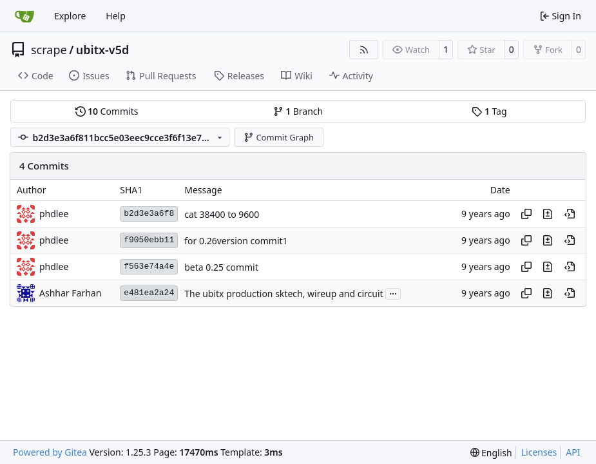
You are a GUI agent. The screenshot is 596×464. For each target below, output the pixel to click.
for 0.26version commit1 (235, 241)
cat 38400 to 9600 (221, 214)
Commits (107, 111)
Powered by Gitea (50, 452)
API (573, 452)
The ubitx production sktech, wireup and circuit (283, 293)
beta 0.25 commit (221, 267)
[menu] (491, 453)
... (393, 292)
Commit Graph (279, 137)
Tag (489, 111)
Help (116, 16)
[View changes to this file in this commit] (547, 214)
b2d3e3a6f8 (149, 213)
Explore (70, 16)
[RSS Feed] (364, 49)
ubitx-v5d (102, 49)
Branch (298, 111)
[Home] (24, 16)
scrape (49, 49)
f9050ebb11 (149, 240)
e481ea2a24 (149, 293)
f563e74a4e (149, 266)
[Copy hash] (526, 214)
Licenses (539, 452)
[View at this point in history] (569, 214)
